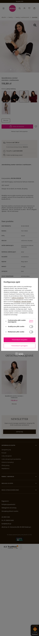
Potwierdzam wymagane (19, 346)
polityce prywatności (18, 298)
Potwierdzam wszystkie (19, 340)
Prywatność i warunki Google (22, 301)
